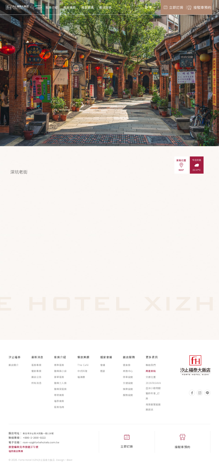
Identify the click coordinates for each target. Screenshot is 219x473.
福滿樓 (81, 378)
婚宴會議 (94, 7)
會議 (102, 366)
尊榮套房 (59, 396)
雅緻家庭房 (60, 390)
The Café (83, 366)
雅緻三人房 (60, 384)
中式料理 (82, 372)
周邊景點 (151, 372)
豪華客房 (59, 378)
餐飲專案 (36, 372)
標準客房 (59, 366)
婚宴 (102, 372)
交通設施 (128, 384)
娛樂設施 (128, 390)
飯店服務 (112, 7)
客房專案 (36, 366)
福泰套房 (59, 402)
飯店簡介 (14, 366)
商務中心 (128, 372)
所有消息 (36, 384)
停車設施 (128, 378)
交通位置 (151, 378)
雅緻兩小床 (60, 372)
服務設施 (128, 396)
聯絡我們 (151, 366)
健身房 (126, 366)
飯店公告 (36, 378)
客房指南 (59, 408)
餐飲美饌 (76, 7)
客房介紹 (58, 7)
